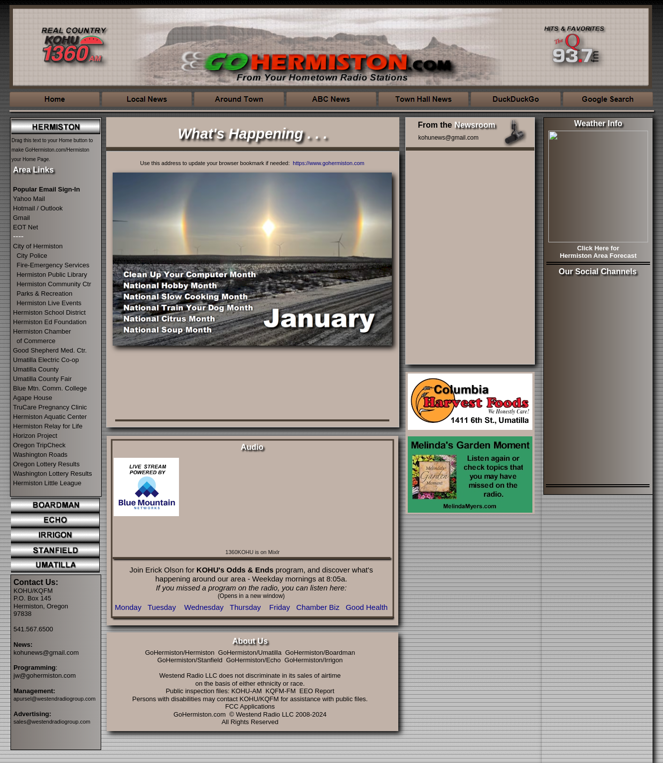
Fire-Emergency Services (52, 265)
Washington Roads (40, 454)
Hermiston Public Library (51, 274)
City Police (31, 255)
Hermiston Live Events (48, 303)
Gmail (21, 217)
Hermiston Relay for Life (47, 426)
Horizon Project (35, 435)
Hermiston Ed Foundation (49, 322)
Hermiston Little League (47, 483)
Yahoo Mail (29, 198)
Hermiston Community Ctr (53, 284)
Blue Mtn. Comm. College (50, 388)
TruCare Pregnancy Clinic (50, 407)
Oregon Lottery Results (46, 464)
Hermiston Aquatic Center (50, 416)
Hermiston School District (49, 312)
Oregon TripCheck (39, 445)
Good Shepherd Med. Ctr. (50, 350)
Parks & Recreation (44, 293)
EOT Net (25, 227)
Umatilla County (36, 369)
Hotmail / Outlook (38, 208)
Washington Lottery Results (52, 473)
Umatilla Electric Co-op (46, 360)
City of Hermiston (38, 246)
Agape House (32, 397)
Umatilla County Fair (42, 378)
